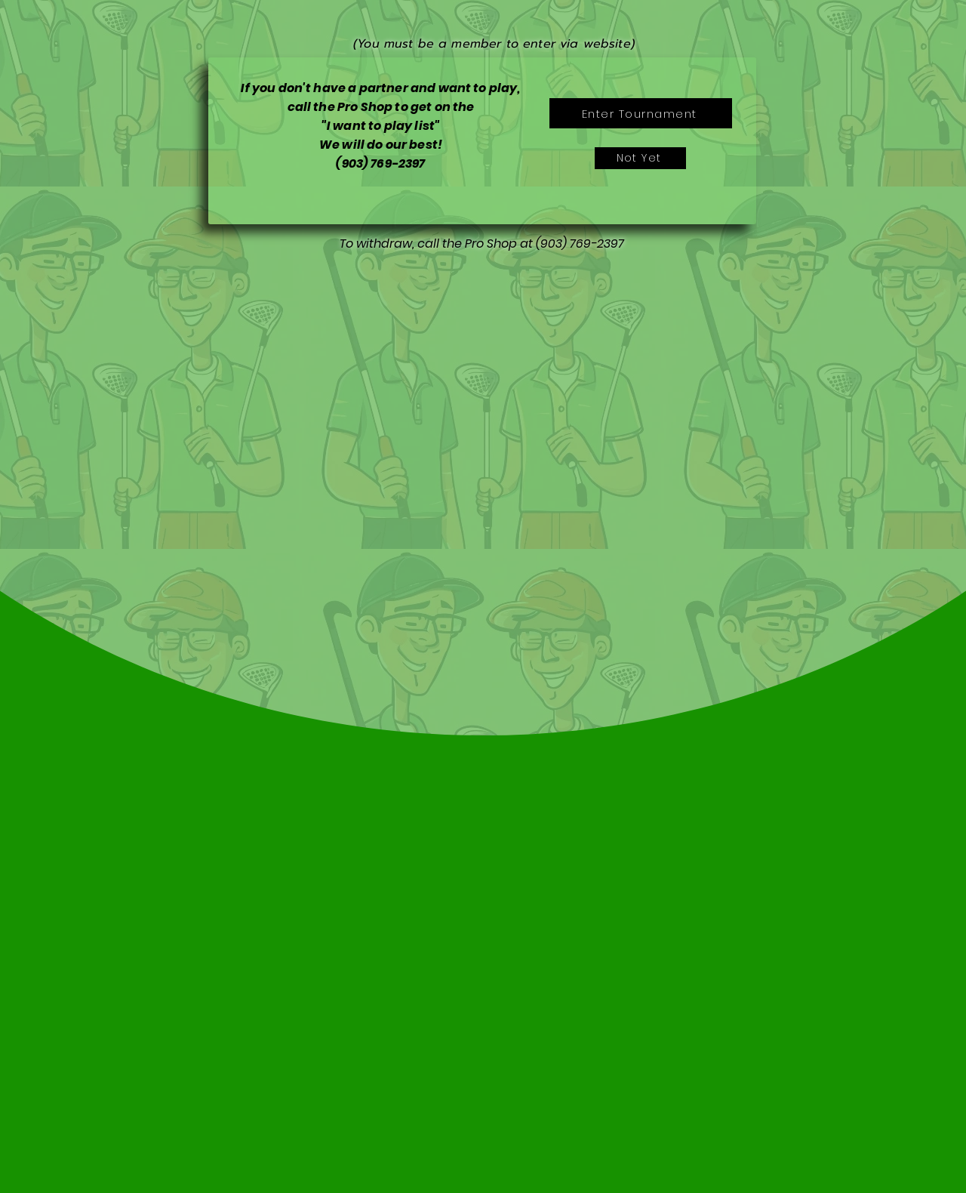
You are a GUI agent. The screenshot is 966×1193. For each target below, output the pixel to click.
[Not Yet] (640, 158)
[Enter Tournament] (640, 113)
